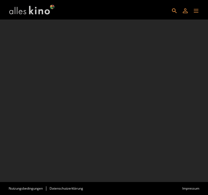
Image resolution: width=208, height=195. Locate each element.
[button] (196, 10)
